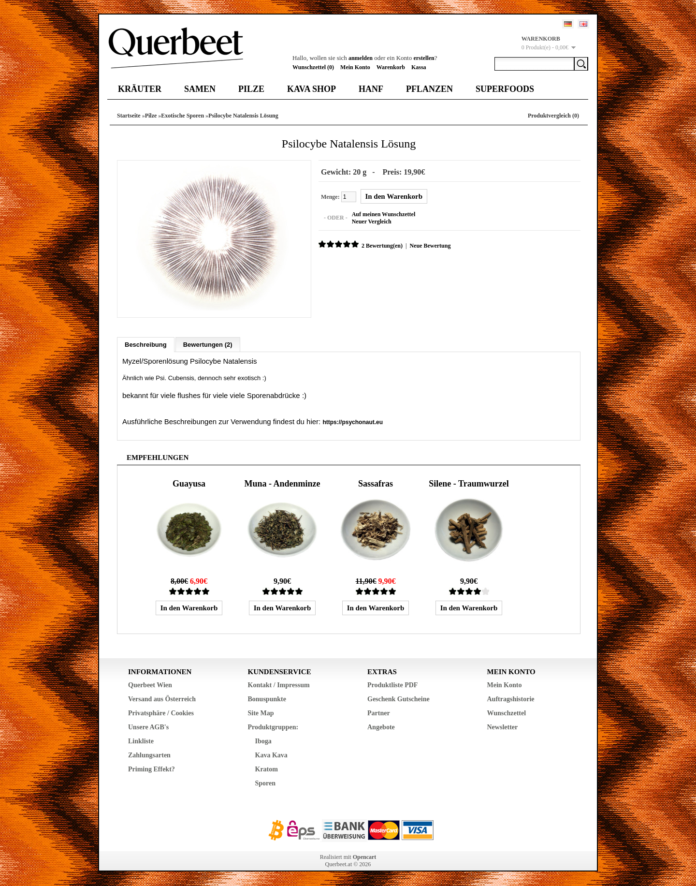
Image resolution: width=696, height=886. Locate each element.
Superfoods (505, 89)
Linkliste (141, 741)
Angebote (381, 727)
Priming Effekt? (151, 769)
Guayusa (189, 483)
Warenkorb (391, 67)
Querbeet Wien (150, 685)
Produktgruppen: (273, 727)
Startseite (129, 115)
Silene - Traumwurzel (468, 483)
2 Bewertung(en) (382, 245)
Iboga (263, 741)
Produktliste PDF (392, 685)
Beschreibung (146, 344)
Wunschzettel (506, 713)
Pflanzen (429, 89)
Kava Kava (271, 755)
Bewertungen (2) (207, 344)
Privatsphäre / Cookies (161, 713)
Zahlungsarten (149, 755)
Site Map (261, 713)
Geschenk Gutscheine (398, 699)
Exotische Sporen (182, 115)
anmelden (360, 58)
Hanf (371, 89)
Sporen (265, 783)
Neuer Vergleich (372, 221)
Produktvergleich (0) (553, 115)
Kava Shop (311, 89)
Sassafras (375, 483)
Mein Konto (355, 67)
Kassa (418, 67)
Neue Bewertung (429, 245)
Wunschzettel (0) (313, 67)
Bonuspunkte (267, 699)
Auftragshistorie (511, 699)
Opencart (365, 857)
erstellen (423, 58)
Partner (378, 713)
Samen (200, 89)
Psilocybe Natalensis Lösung (243, 115)
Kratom (266, 769)
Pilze (251, 89)
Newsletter (502, 727)
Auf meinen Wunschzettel (384, 214)
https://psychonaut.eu (352, 422)
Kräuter (139, 89)
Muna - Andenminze (282, 483)
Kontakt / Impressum (279, 685)
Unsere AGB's (148, 727)
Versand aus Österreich (162, 699)
